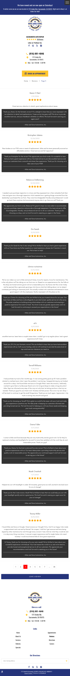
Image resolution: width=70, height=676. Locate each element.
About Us (18, 636)
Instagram (41, 46)
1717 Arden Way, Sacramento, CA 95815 (40, 9)
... (49, 567)
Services (18, 640)
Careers (52, 644)
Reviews (34, 81)
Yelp (37, 46)
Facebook (29, 46)
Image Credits (28, 673)
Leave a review (35, 576)
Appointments (52, 633)
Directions (52, 640)
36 (54, 567)
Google (33, 46)
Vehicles (18, 644)
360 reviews (40, 39)
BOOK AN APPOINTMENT (36, 74)
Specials (18, 647)
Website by (39, 673)
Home (26, 81)
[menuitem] (18, 633)
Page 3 (43, 81)
